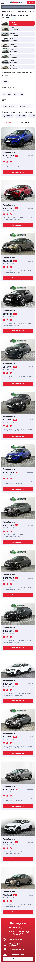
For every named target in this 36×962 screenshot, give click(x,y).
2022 (21, 94)
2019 (4, 94)
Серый (30, 106)
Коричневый (13, 106)
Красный (23, 106)
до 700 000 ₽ (21, 116)
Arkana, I (5, 81)
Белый (5, 106)
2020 (9, 94)
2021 (15, 94)
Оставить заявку (18, 172)
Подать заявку (18, 959)
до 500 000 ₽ (8, 116)
